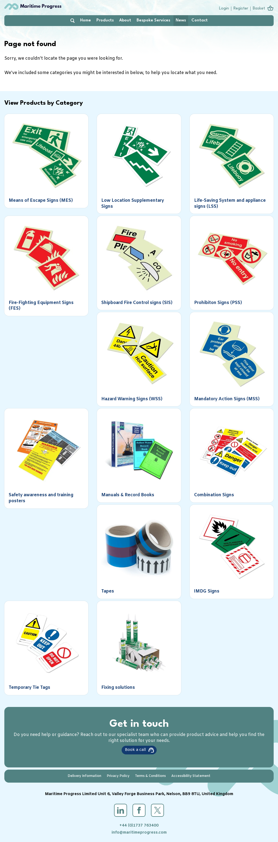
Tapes (107, 591)
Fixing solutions (118, 687)
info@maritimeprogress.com (139, 832)
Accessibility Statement (190, 776)
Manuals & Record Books (127, 495)
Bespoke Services (153, 20)
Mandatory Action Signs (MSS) (227, 399)
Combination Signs (214, 495)
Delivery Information (84, 776)
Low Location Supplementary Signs (132, 203)
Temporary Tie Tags (29, 687)
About (125, 20)
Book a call (135, 750)
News (181, 20)
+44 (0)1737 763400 (139, 825)
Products (105, 20)
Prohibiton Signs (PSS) (218, 303)
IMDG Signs (206, 591)
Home (85, 20)
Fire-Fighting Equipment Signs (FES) (41, 306)
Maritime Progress (43, 6)
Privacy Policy (118, 776)
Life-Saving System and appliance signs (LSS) (230, 203)
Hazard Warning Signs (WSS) (131, 399)
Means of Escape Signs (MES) (41, 200)
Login (224, 9)
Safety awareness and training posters (41, 498)
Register (240, 9)
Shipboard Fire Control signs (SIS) (136, 303)
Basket (259, 9)
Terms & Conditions (150, 776)
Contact (199, 20)
